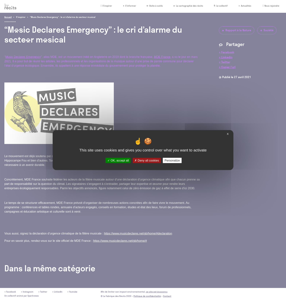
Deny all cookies (146, 160)
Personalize (172, 160)
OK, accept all (118, 160)
